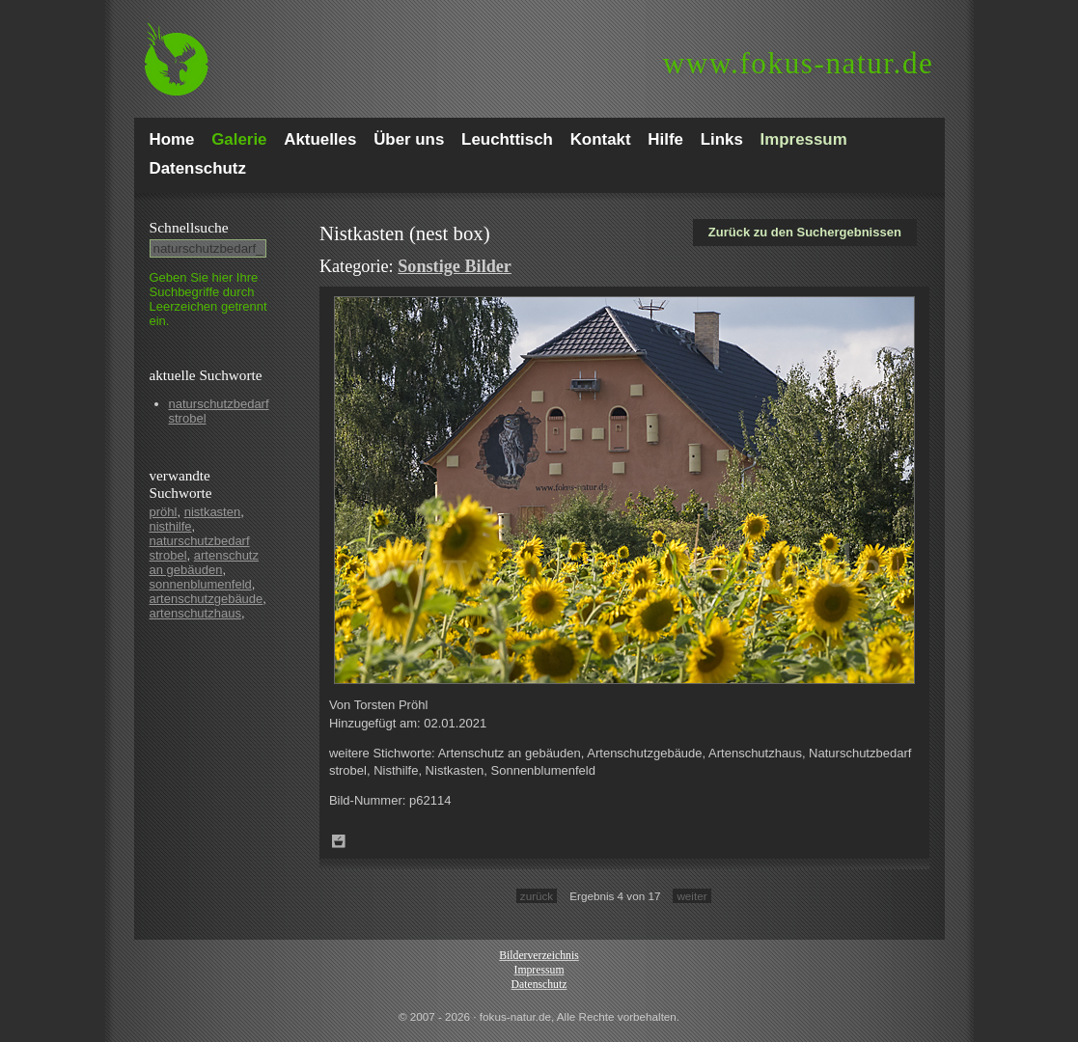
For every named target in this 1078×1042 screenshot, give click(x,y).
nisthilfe (171, 526)
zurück (536, 896)
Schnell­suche (189, 227)
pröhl (164, 512)
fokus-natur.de (798, 63)
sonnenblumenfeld (201, 584)
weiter (691, 896)
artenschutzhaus (195, 613)
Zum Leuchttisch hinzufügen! (339, 841)
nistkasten (212, 512)
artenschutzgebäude (206, 598)
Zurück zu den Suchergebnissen (804, 232)
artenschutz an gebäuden (204, 562)
